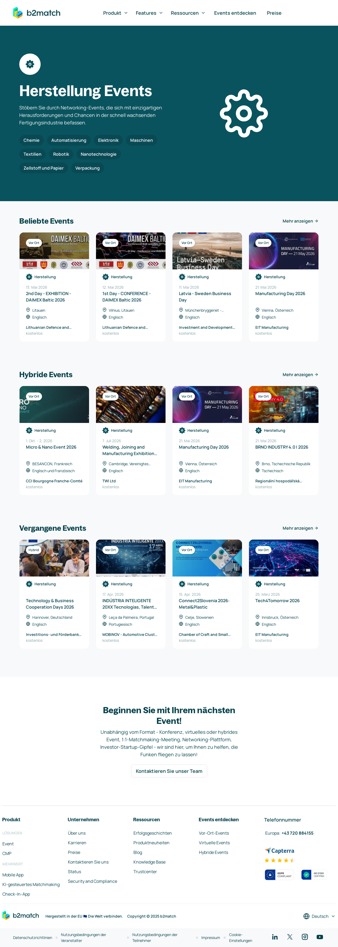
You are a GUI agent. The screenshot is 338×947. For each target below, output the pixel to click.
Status (74, 872)
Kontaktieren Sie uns (88, 862)
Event (8, 844)
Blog (137, 852)
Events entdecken (235, 13)
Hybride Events (213, 852)
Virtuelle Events (214, 843)
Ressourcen (188, 13)
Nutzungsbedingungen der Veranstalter (83, 937)
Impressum (210, 937)
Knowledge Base (149, 862)
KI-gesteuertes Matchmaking (31, 884)
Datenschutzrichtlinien (32, 937)
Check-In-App (16, 894)
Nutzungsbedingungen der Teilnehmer (155, 937)
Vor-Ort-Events (214, 833)
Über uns (77, 833)
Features (149, 13)
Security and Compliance (92, 881)
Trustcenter (145, 872)
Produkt (115, 13)
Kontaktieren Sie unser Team (169, 771)
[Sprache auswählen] (319, 916)
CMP (6, 853)
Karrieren (77, 843)
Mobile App (13, 875)
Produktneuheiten (151, 843)
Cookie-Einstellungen (240, 937)
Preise (274, 13)
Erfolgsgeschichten (152, 833)
